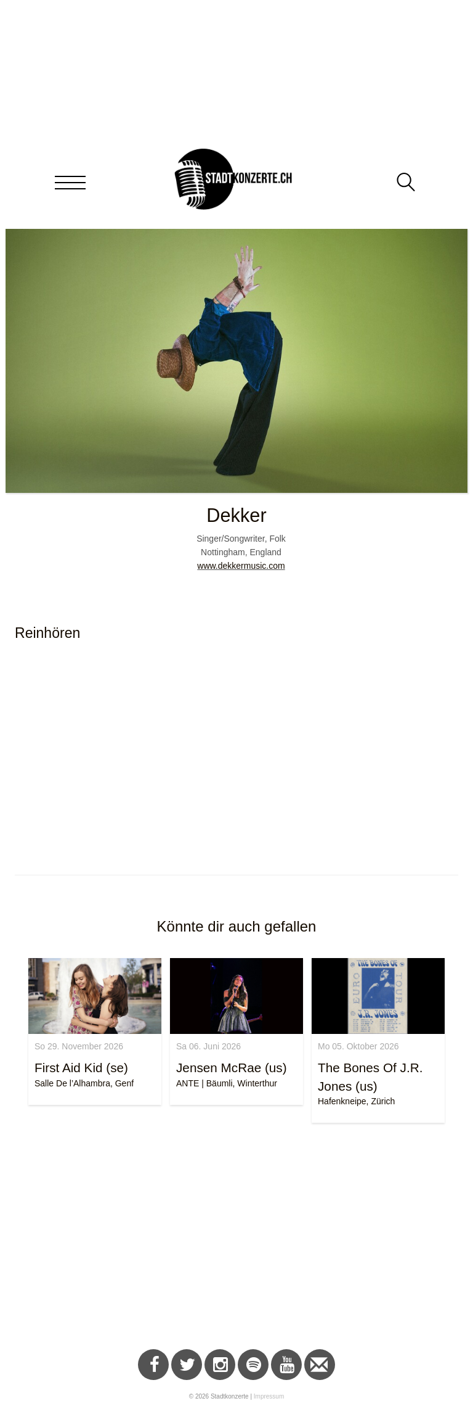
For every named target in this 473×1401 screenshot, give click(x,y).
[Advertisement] (236, 1238)
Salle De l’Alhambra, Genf (84, 1083)
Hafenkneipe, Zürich (356, 1101)
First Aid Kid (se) (81, 1067)
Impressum (269, 1396)
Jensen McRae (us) (231, 1067)
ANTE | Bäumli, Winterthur (226, 1083)
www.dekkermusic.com (241, 566)
